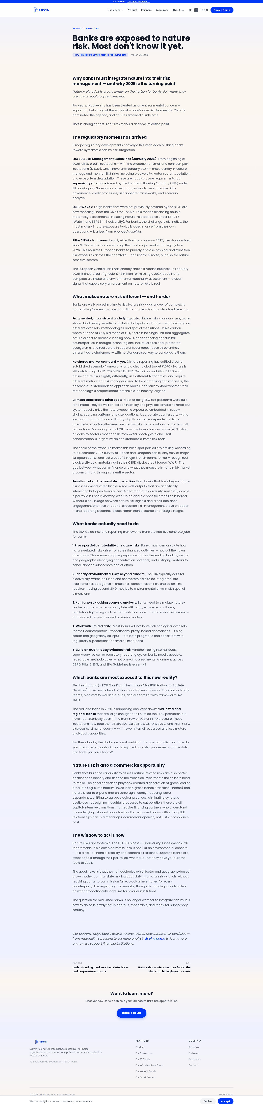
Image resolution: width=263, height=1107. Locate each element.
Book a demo (155, 938)
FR (190, 10)
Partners (146, 10)
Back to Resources (85, 28)
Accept (225, 1101)
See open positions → (138, 1)
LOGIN (204, 10)
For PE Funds (143, 1059)
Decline (207, 1101)
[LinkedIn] (196, 10)
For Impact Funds (146, 1071)
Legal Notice (226, 1094)
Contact (193, 1065)
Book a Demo (222, 10)
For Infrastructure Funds (150, 1065)
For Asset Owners (146, 1077)
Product (132, 10)
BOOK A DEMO (131, 1013)
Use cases (115, 10)
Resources (162, 10)
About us (178, 10)
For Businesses (144, 1053)
